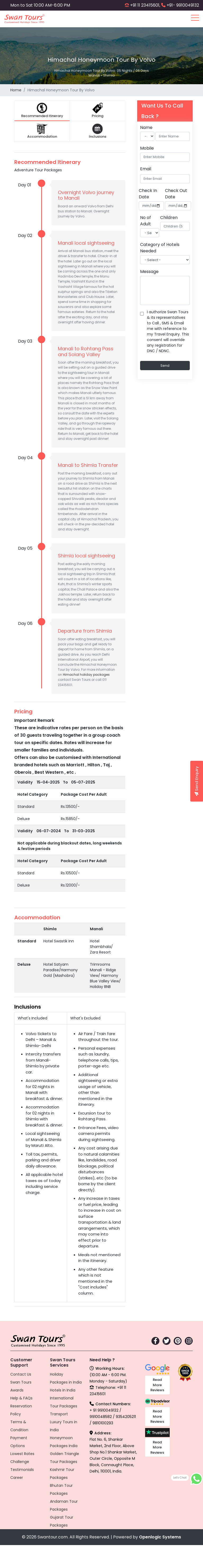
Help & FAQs (21, 1398)
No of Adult (145, 220)
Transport (59, 1414)
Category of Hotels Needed (159, 247)
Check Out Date (176, 193)
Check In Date (148, 193)
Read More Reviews (157, 1385)
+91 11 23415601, (145, 5)
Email (145, 169)
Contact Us (20, 1374)
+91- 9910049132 (183, 5)
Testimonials (22, 1469)
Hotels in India (62, 1390)
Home (15, 90)
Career (16, 1477)
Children (169, 217)
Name (146, 127)
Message (149, 271)
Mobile (147, 148)
